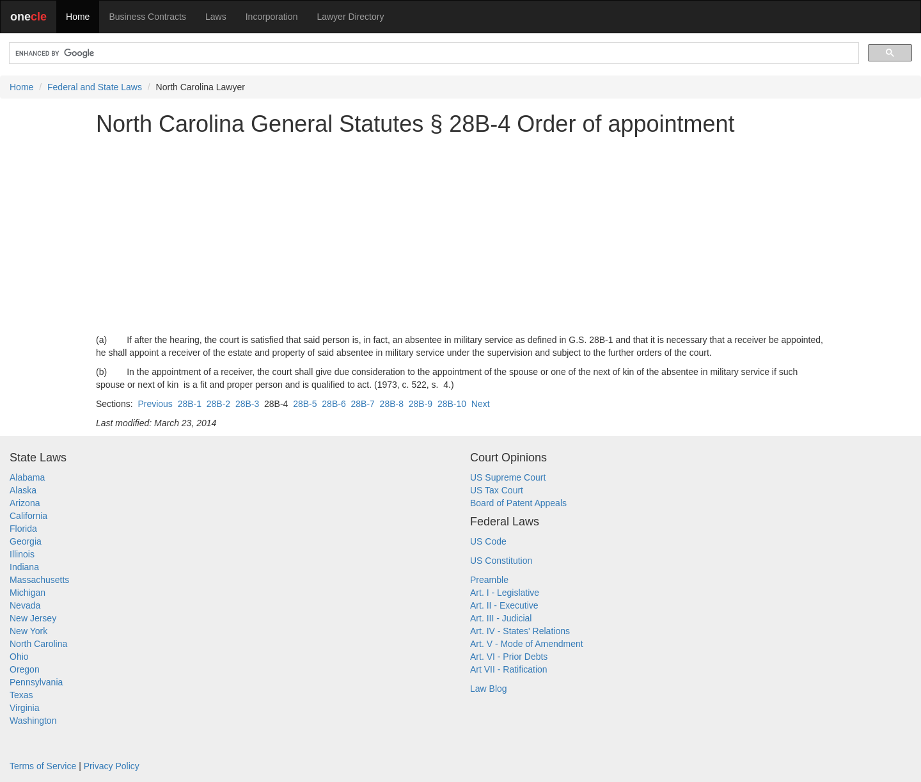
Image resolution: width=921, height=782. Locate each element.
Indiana (24, 567)
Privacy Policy (111, 766)
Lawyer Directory (350, 17)
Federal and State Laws (94, 87)
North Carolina (38, 644)
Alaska (23, 490)
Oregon (25, 669)
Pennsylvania (36, 682)
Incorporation (272, 17)
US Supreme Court (508, 477)
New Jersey (33, 618)
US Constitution (501, 560)
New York (28, 631)
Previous (155, 404)
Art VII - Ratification (508, 669)
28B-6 (333, 404)
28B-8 (392, 404)
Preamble (489, 580)
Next (480, 404)
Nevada (25, 605)
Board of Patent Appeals (518, 503)
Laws (215, 17)
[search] (432, 53)
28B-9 (420, 404)
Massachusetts (39, 580)
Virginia (24, 708)
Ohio (19, 656)
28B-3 (247, 404)
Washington (33, 720)
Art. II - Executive (504, 605)
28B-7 (362, 404)
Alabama (27, 477)
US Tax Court (496, 490)
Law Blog (488, 688)
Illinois (22, 554)
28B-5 (305, 404)
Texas (21, 695)
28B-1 (189, 404)
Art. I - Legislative (504, 592)
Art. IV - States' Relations (520, 631)
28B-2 (218, 404)
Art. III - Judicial (500, 618)
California (28, 516)
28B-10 (451, 404)
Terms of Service (43, 766)
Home (78, 17)
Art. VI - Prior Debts (508, 656)
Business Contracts (147, 17)
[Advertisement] (460, 234)
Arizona (25, 503)
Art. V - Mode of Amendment (526, 644)
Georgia (26, 541)
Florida (23, 528)
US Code (488, 541)
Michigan (27, 592)
